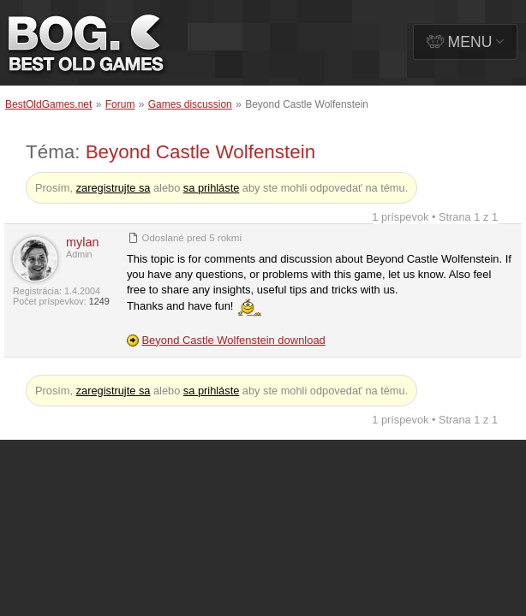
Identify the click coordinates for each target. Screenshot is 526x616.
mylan (82, 242)
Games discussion (190, 104)
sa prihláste (211, 187)
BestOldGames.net (48, 104)
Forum (120, 104)
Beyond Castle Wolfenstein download (233, 340)
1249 (99, 301)
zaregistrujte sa (113, 187)
